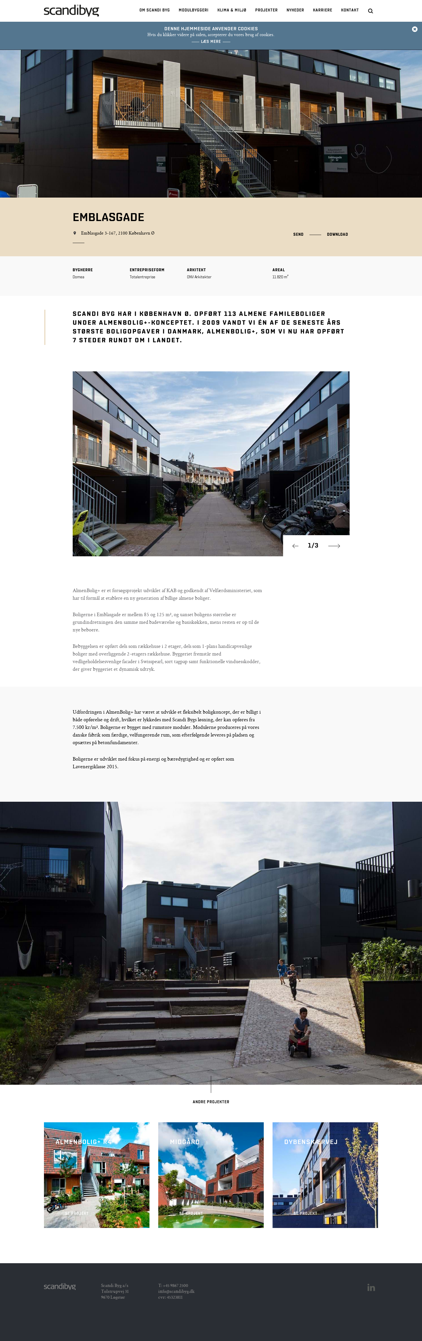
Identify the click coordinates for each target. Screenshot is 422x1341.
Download (337, 235)
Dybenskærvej (325, 1175)
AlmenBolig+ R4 (96, 1175)
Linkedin (371, 1287)
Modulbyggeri (194, 10)
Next (334, 546)
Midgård (211, 1175)
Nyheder (295, 10)
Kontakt (350, 10)
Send (298, 235)
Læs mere (211, 42)
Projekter (266, 10)
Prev (298, 546)
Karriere (322, 10)
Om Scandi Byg (154, 10)
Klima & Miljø (231, 10)
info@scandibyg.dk (176, 1292)
